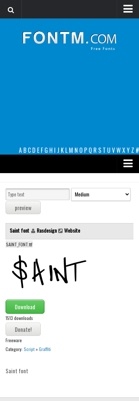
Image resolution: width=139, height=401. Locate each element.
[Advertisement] (69, 104)
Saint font (20, 230)
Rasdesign (47, 230)
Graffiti (45, 349)
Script (29, 349)
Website (72, 230)
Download (25, 307)
